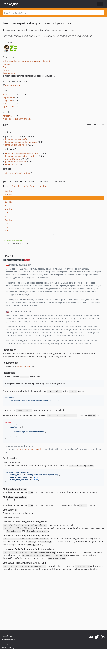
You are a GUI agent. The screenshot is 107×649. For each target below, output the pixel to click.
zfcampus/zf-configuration (17, 173)
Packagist (10, 4)
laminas (34, 186)
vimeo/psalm (11, 164)
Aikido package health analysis (17, 118)
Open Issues (8, 106)
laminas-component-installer (29, 449)
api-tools (45, 186)
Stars (5, 103)
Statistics (5, 644)
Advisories (7, 116)
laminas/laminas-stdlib (16, 144)
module (16, 186)
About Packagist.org (10, 636)
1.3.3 (5, 223)
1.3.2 (5, 227)
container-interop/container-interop (22, 153)
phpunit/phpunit (13, 159)
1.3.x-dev (7, 220)
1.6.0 (5, 198)
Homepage (8, 64)
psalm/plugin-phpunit (15, 161)
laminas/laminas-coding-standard (21, 156)
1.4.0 (5, 216)
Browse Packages (9, 647)
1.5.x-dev (7, 201)
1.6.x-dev (7, 194)
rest (8, 186)
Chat (5, 67)
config (25, 186)
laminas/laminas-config (16, 139)
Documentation (10, 73)
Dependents (8, 97)
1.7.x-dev (7, 191)
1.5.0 (5, 205)
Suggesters (8, 100)
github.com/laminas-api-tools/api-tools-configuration (27, 61)
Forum (6, 70)
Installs (6, 94)
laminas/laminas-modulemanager (21, 142)
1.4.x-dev (7, 209)
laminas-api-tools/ (18, 23)
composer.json (23, 366)
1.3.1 (5, 231)
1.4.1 (5, 212)
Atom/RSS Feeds (8, 639)
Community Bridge (13, 85)
